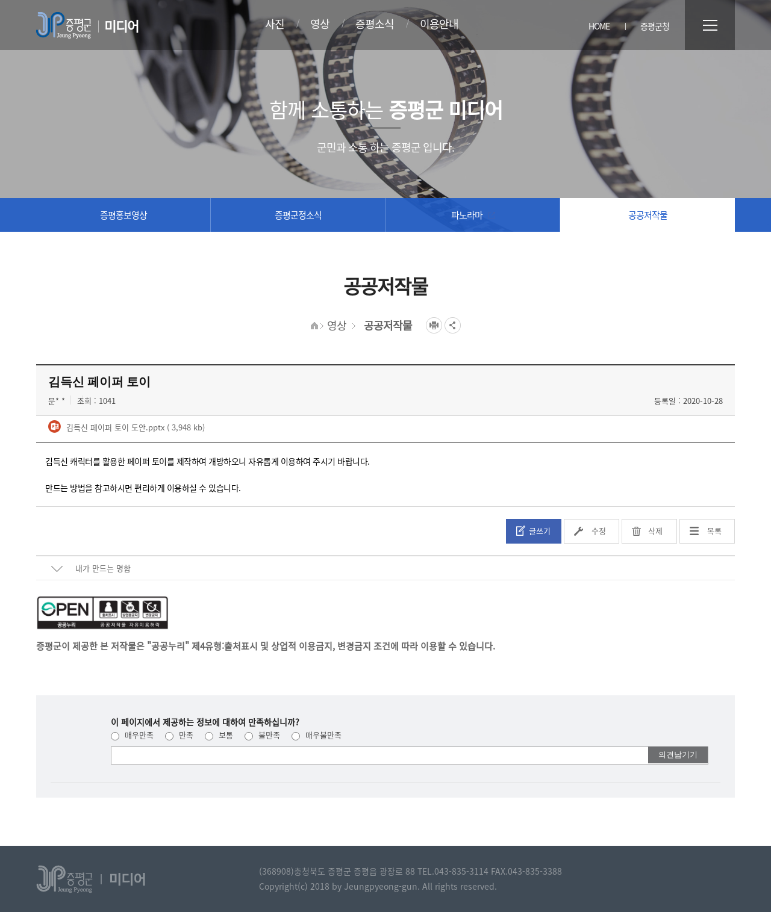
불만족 (262, 734)
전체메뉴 (710, 25)
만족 (179, 734)
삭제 (655, 530)
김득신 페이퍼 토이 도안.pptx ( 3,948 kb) (134, 427)
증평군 (63, 25)
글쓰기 (540, 530)
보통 (219, 734)
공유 (453, 325)
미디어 (121, 26)
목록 (714, 530)
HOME (599, 25)
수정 (599, 530)
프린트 (434, 325)
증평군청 (654, 25)
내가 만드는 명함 (103, 568)
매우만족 (132, 734)
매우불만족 (317, 734)
